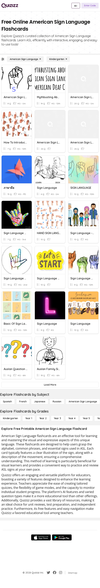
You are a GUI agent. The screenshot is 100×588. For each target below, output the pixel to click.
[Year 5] (86, 418)
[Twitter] (48, 572)
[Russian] (57, 401)
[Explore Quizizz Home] (9, 5)
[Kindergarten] (58, 59)
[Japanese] (39, 401)
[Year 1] (28, 418)
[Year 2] (42, 418)
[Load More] (50, 385)
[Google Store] (62, 537)
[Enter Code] (90, 5)
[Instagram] (60, 572)
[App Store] (41, 537)
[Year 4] (71, 418)
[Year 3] (57, 418)
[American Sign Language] (25, 59)
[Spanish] (7, 401)
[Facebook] (54, 572)
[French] (23, 401)
